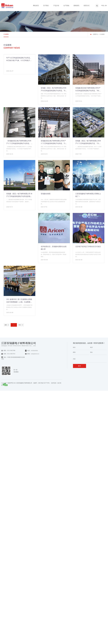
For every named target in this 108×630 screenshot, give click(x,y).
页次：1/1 (21, 325)
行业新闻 (6, 34)
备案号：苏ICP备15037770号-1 (41, 383)
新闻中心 (95, 34)
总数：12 (7, 325)
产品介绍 (56, 5)
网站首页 (36, 5)
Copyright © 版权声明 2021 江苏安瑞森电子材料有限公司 (16, 383)
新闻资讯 (76, 5)
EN (106, 5)
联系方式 (86, 5)
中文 (102, 5)
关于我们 (46, 5)
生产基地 (66, 5)
